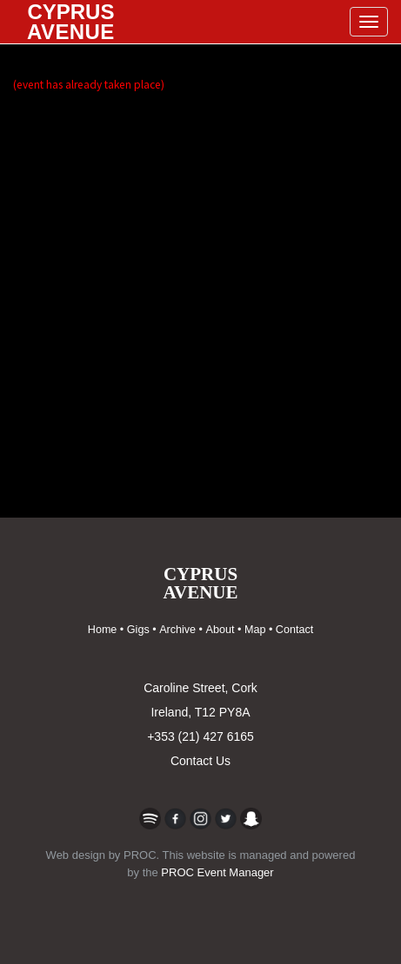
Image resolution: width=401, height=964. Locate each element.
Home (102, 630)
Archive (177, 630)
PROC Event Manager (217, 872)
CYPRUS (71, 22)
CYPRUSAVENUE (201, 583)
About (220, 630)
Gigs (138, 630)
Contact (294, 630)
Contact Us (200, 761)
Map (255, 630)
